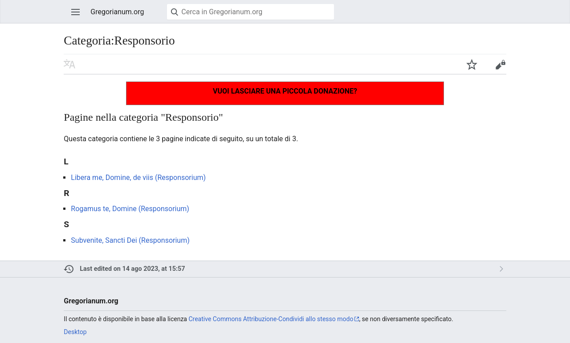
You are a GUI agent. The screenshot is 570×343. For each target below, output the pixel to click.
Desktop (75, 331)
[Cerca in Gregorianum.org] (250, 12)
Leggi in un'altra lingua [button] (69, 64)
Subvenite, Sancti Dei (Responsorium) (130, 240)
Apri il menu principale (75, 12)
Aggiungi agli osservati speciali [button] (471, 64)
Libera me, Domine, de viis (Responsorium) (138, 177)
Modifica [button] (500, 64)
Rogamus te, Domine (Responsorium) (130, 208)
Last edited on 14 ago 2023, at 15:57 (132, 269)
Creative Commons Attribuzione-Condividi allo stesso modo (270, 319)
